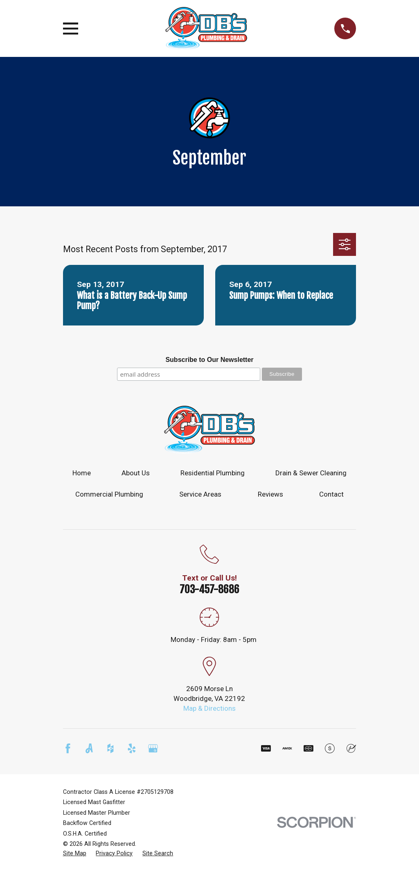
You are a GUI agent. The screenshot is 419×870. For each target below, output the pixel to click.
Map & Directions (209, 708)
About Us (136, 473)
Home (81, 473)
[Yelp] (132, 748)
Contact (331, 494)
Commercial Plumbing (109, 494)
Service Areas (200, 494)
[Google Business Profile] (153, 748)
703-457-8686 (209, 589)
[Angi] (89, 748)
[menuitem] (74, 854)
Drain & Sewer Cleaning (311, 473)
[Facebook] (68, 748)
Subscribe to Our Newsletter (209, 359)
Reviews (270, 494)
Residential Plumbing (212, 473)
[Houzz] (110, 748)
